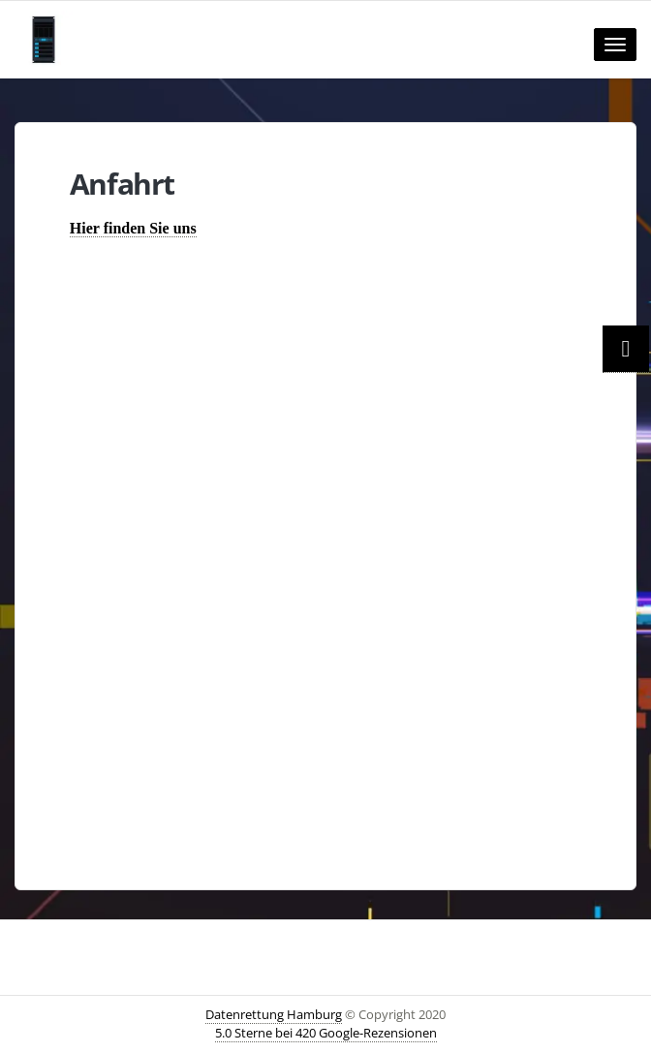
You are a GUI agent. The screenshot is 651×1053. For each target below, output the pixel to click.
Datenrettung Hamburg (273, 1014)
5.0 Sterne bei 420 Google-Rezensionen (326, 1032)
